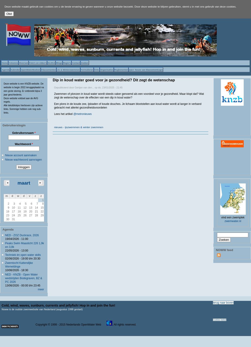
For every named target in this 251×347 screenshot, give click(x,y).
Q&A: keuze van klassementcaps (146, 70)
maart (24, 182)
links (96, 70)
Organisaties (106, 70)
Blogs (59, 63)
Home (5, 63)
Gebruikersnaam (24, 133)
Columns (13, 63)
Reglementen (121, 70)
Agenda (6, 70)
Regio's (67, 63)
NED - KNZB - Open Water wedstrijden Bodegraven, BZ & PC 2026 (23, 278)
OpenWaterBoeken (30, 70)
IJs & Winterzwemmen (68, 70)
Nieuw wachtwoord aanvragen (23, 159)
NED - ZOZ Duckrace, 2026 (22, 235)
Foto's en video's (38, 63)
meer (41, 289)
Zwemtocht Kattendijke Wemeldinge (19, 264)
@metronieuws (82, 114)
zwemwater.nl (233, 221)
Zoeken (85, 63)
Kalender (15, 70)
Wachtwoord (24, 144)
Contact (76, 63)
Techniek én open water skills (23, 255)
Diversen (23, 63)
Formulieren (87, 70)
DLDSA (51, 63)
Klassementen (48, 70)
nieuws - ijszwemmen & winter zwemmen (78, 127)
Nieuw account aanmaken (21, 155)
